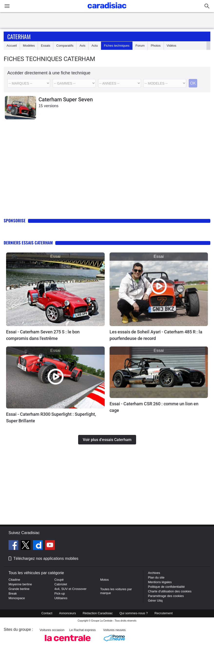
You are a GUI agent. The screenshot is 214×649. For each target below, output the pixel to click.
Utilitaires (60, 598)
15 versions (48, 106)
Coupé (59, 579)
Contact (46, 613)
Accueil (12, 45)
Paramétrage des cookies (166, 596)
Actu (95, 45)
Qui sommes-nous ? (134, 613)
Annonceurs (67, 613)
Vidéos (172, 45)
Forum (140, 45)
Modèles (29, 45)
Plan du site (156, 577)
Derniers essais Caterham (28, 243)
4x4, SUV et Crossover (70, 589)
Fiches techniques (117, 45)
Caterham (19, 36)
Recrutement (164, 613)
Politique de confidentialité (166, 586)
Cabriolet (60, 584)
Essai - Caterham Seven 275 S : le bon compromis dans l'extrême (43, 335)
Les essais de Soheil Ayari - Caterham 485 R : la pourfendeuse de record (156, 335)
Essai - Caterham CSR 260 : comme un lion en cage (154, 407)
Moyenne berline (20, 584)
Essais (45, 45)
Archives (154, 573)
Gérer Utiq (155, 600)
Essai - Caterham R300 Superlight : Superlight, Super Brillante (51, 417)
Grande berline (19, 589)
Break (13, 593)
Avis (82, 45)
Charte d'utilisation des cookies (170, 591)
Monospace (17, 598)
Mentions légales (160, 582)
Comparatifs (64, 45)
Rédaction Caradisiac (98, 613)
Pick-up (59, 593)
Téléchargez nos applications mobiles (45, 558)
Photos (155, 45)
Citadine (14, 579)
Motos (104, 579)
